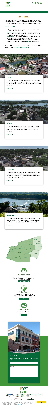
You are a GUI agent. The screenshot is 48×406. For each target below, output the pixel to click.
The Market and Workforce (33, 6)
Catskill (9, 32)
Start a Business (24, 309)
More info (20, 404)
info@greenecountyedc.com (22, 47)
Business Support (23, 6)
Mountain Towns (24, 275)
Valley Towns (24, 292)
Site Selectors (16, 6)
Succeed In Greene (17, 9)
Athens (14, 32)
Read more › (10, 88)
